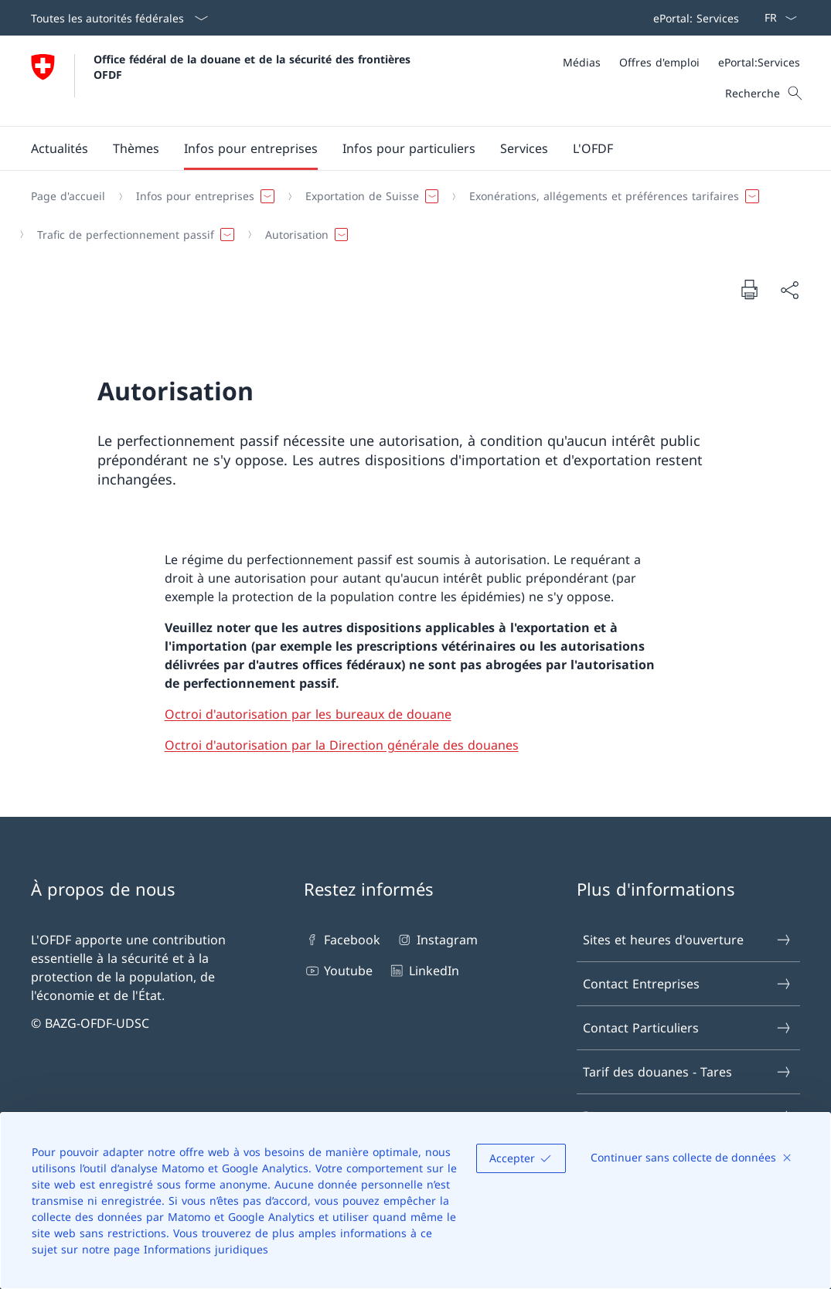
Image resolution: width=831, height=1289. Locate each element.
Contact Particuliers (687, 1028)
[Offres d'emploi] (659, 62)
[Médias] (581, 62)
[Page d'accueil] (68, 196)
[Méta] (681, 62)
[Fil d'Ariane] (409, 215)
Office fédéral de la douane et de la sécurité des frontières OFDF (254, 66)
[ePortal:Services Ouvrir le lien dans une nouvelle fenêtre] (759, 62)
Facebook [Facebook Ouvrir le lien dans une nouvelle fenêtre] (342, 939)
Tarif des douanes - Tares (687, 1072)
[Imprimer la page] (749, 289)
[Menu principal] (403, 148)
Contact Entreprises (687, 983)
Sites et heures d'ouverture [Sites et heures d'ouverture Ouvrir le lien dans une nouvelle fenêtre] (687, 939)
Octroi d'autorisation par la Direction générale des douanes (342, 744)
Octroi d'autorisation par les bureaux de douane (308, 714)
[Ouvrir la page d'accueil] (222, 80)
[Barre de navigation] (693, 18)
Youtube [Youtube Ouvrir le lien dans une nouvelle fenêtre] (338, 970)
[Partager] (789, 290)
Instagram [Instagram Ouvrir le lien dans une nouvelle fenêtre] (436, 939)
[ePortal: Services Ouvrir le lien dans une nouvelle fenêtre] (693, 18)
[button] (59, 148)
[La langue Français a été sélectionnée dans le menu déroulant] (775, 18)
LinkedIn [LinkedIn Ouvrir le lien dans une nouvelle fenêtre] (423, 970)
